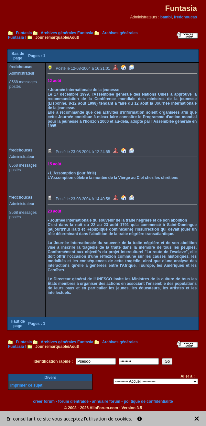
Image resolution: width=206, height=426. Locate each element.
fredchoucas (185, 17)
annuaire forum (106, 401)
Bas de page (17, 55)
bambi (166, 17)
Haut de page (18, 323)
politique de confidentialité (148, 401)
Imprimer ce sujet (26, 385)
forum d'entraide (73, 401)
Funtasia (24, 33)
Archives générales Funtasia (67, 33)
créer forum (44, 401)
